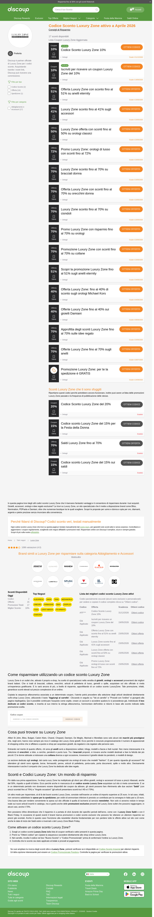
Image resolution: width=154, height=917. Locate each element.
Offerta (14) (14, 90)
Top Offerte (53, 18)
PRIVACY (74, 911)
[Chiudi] (150, 2)
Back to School (92, 894)
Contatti (49, 888)
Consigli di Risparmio (59, 30)
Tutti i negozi (13, 894)
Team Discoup (52, 904)
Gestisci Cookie (91, 911)
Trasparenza (52, 901)
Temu (56, 599)
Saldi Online (132, 18)
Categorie (92, 18)
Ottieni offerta (131, 89)
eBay (58, 604)
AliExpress (39, 599)
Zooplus (67, 604)
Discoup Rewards (22, 18)
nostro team (84, 527)
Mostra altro (76, 557)
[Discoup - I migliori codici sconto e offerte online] (18, 10)
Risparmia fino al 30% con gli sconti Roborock (76, 2)
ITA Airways (60, 610)
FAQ (48, 891)
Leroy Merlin (47, 610)
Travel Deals (90, 888)
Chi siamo (12, 885)
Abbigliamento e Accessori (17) (16, 108)
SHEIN (49, 599)
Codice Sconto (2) (17, 87)
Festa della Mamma (113, 18)
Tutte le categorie (16, 897)
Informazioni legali (54, 897)
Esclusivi (39, 18)
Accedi (135, 9)
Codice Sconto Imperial (109, 849)
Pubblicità (12, 888)
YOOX (36, 610)
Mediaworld (67, 599)
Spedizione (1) (15, 93)
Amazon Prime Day (94, 891)
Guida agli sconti (15, 901)
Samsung (38, 615)
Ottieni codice (131, 47)
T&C (48, 894)
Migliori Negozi (72, 18)
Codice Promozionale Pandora (65, 852)
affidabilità (35, 532)
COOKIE (82, 911)
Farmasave (48, 604)
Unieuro (37, 604)
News (10, 891)
